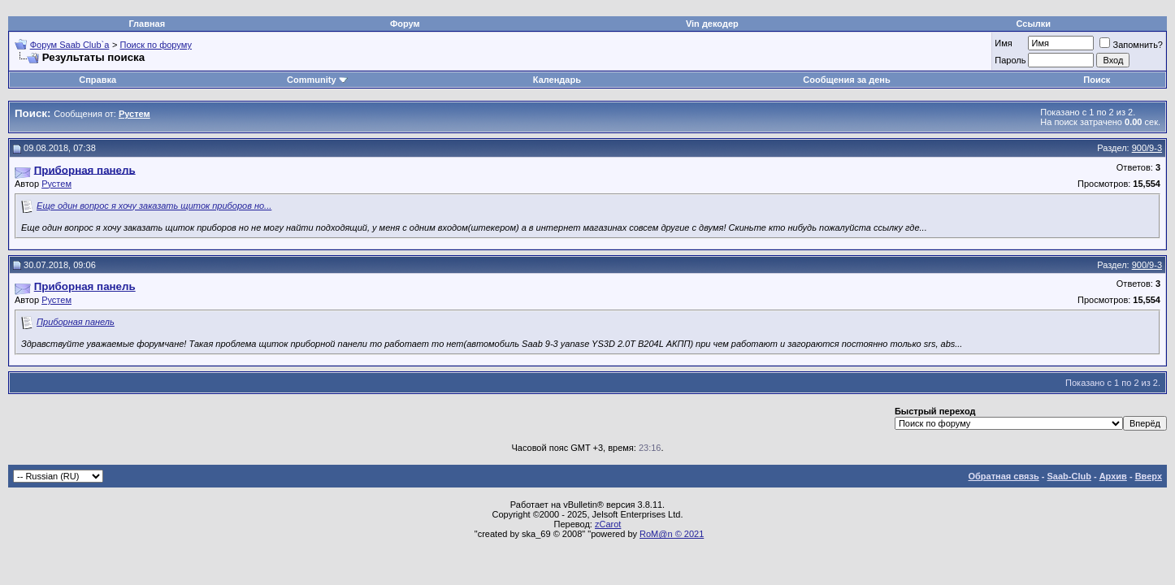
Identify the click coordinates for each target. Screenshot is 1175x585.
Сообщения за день (846, 79)
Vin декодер (712, 23)
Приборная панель (76, 322)
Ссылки (1033, 23)
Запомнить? (1131, 45)
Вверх (1148, 476)
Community (317, 79)
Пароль (1010, 60)
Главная (146, 23)
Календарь (557, 79)
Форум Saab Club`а (70, 45)
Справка (97, 79)
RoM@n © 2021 (672, 534)
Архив (1113, 476)
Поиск (1096, 79)
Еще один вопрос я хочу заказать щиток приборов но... (154, 205)
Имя (1003, 43)
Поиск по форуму (156, 45)
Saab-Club (1068, 476)
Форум (405, 23)
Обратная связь (1004, 476)
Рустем (56, 183)
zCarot (608, 524)
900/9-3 (1147, 148)
